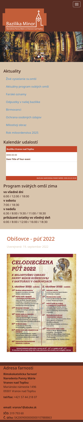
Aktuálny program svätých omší (27, 86)
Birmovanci (13, 109)
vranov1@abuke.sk (24, 407)
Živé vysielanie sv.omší (21, 79)
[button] (6, 47)
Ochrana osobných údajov (23, 117)
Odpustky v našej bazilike (23, 102)
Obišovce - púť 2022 (31, 238)
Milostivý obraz (16, 125)
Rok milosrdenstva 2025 (22, 133)
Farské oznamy (16, 94)
